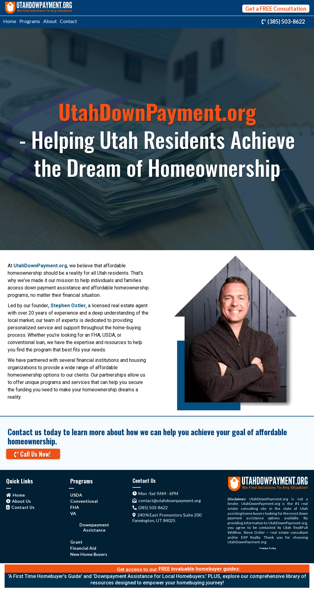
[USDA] (76, 495)
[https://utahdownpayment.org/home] (38, 7)
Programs (29, 21)
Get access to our (137, 569)
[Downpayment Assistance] (94, 527)
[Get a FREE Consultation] (275, 9)
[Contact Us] (21, 507)
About (50, 21)
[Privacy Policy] (268, 547)
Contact (68, 21)
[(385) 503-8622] (283, 21)
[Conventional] (84, 501)
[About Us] (19, 501)
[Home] (16, 495)
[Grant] (76, 541)
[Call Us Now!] (33, 454)
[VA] (73, 513)
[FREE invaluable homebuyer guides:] (199, 569)
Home (9, 21)
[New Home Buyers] (89, 554)
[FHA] (75, 507)
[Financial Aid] (83, 548)
